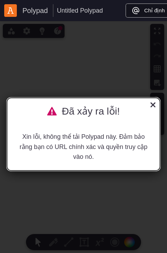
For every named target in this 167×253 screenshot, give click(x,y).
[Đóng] (153, 105)
